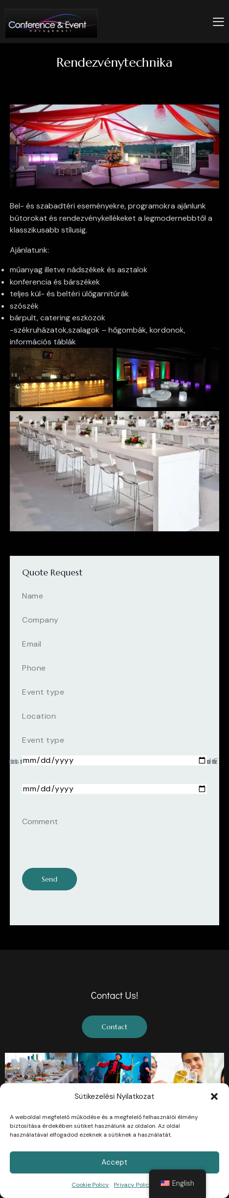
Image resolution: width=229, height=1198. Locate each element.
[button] (214, 1096)
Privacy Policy (133, 1185)
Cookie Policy (90, 1185)
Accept (114, 1162)
